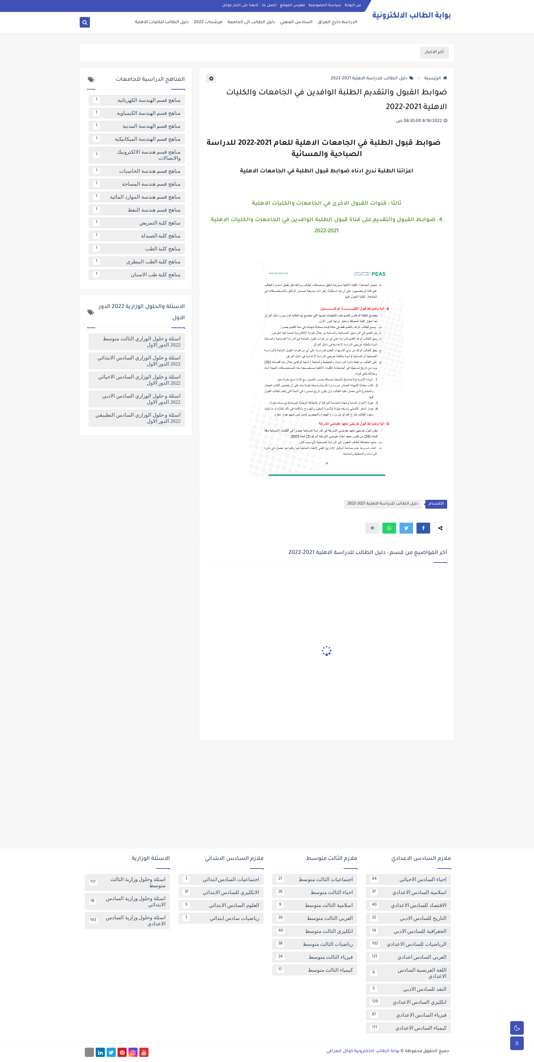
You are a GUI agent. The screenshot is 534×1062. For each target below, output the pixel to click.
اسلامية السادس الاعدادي (408, 892)
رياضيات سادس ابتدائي (221, 918)
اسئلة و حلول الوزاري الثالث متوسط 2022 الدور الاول (141, 342)
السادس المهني (296, 22)
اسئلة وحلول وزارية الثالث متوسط (127, 882)
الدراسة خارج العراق (337, 22)
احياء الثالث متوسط (315, 892)
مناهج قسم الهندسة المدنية (136, 126)
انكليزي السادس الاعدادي (408, 1002)
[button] (423, 528)
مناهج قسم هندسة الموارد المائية (136, 197)
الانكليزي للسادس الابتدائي (221, 892)
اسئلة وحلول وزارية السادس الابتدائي (127, 901)
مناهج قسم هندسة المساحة (136, 184)
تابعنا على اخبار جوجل (240, 5)
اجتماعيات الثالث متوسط (315, 879)
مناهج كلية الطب (136, 249)
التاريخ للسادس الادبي (408, 918)
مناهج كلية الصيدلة (136, 236)
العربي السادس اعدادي (408, 957)
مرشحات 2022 (208, 22)
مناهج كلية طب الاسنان (136, 275)
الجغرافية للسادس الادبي (408, 931)
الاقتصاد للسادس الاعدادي (408, 905)
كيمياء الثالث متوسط (315, 970)
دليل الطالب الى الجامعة (251, 22)
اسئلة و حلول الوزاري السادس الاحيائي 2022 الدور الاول (139, 380)
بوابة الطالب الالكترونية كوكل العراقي (362, 1051)
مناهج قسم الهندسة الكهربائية (136, 100)
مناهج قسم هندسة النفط (136, 210)
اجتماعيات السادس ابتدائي (221, 879)
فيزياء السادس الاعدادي (408, 1015)
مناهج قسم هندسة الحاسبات (136, 171)
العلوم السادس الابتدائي (221, 905)
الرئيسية (435, 78)
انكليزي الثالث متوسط (315, 931)
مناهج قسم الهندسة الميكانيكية (136, 139)
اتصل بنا (269, 5)
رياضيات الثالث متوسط (315, 944)
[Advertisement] (267, 797)
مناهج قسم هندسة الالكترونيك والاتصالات (136, 155)
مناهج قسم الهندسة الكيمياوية (136, 113)
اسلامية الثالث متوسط (315, 905)
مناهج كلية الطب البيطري (136, 262)
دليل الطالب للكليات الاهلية (162, 22)
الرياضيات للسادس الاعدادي (408, 944)
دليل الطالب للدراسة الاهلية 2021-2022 (372, 78)
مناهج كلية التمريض (136, 223)
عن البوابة (353, 5)
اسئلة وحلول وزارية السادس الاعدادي (127, 920)
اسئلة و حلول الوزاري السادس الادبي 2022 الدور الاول (141, 399)
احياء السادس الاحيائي (408, 879)
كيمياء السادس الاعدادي (408, 1028)
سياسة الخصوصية (325, 5)
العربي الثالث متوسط (315, 918)
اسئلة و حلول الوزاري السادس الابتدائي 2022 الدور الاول (138, 361)
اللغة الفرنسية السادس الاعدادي (408, 973)
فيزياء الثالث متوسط (315, 957)
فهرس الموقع (292, 5)
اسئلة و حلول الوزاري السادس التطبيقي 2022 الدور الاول (137, 418)
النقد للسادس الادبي (408, 989)
